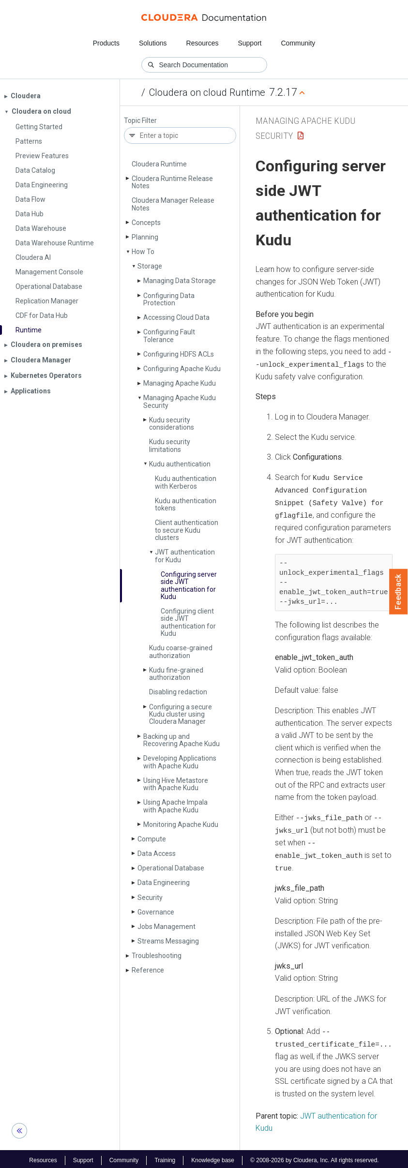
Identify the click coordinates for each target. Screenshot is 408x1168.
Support (249, 43)
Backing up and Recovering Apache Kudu (181, 740)
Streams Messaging (168, 941)
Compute (151, 839)
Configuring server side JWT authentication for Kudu (189, 585)
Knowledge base (212, 1157)
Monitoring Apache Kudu (180, 824)
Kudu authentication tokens (185, 504)
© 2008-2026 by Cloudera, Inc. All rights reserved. (314, 1157)
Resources (202, 43)
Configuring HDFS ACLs (178, 354)
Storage (149, 266)
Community (298, 43)
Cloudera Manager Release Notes (173, 203)
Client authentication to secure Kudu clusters (186, 530)
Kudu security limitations (169, 445)
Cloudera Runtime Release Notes (172, 182)
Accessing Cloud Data (176, 317)
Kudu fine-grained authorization (176, 673)
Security (150, 897)
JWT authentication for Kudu (185, 555)
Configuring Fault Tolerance (169, 335)
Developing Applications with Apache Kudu (179, 761)
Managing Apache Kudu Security (179, 401)
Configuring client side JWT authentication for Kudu (188, 622)
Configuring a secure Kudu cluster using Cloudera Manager (180, 714)
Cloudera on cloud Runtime (207, 92)
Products (106, 43)
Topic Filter (140, 120)
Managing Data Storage (179, 281)
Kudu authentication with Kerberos (185, 482)
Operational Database (170, 868)
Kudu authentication (180, 464)
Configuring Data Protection (169, 299)
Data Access (156, 853)
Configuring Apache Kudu (182, 369)
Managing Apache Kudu (179, 383)
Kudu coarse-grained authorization (180, 651)
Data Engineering (163, 882)
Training (164, 1157)
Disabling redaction (178, 692)
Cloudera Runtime (159, 164)
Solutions (153, 43)
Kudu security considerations (171, 423)
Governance (155, 912)
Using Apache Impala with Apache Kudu (175, 805)
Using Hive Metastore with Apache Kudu (175, 784)
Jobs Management (166, 926)
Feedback (398, 592)
